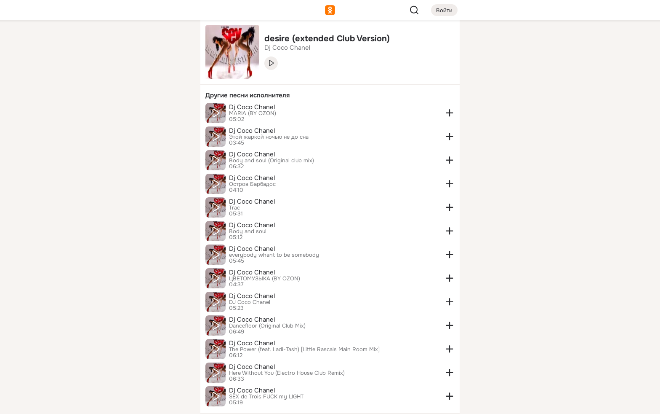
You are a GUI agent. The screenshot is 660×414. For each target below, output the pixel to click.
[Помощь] (101, 151)
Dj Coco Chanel (252, 107)
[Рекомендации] (138, 151)
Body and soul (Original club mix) (271, 161)
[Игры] (175, 114)
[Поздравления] (138, 114)
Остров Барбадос (252, 184)
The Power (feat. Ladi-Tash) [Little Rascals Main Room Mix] (304, 349)
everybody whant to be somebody (274, 255)
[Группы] (175, 40)
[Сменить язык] (138, 367)
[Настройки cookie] (138, 403)
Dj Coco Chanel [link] (287, 47)
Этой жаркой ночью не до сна (269, 137)
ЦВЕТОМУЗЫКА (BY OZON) (264, 279)
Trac (234, 208)
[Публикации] (101, 77)
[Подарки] (101, 114)
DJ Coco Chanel (249, 302)
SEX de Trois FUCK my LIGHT (266, 397)
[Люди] (138, 77)
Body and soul (247, 231)
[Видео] (175, 77)
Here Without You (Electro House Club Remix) (287, 373)
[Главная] (101, 40)
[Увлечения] (138, 40)
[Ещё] (138, 349)
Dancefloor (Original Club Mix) (267, 326)
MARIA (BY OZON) (252, 113)
